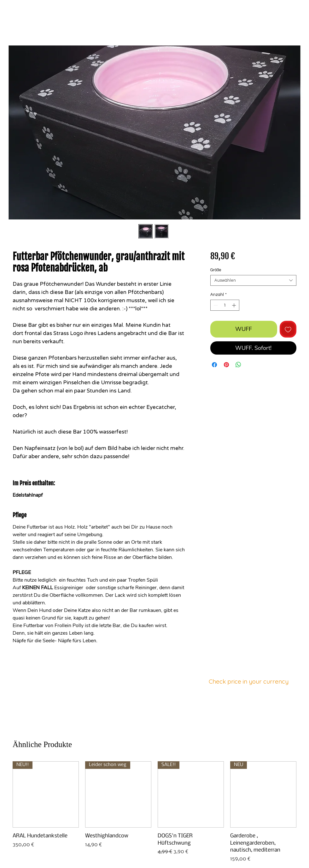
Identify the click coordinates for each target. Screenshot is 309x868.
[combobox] (253, 280)
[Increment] (234, 305)
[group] (154, 812)
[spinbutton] (225, 305)
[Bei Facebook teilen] (214, 364)
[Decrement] (215, 305)
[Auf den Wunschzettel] (288, 329)
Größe (215, 270)
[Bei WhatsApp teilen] (238, 364)
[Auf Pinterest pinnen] (226, 364)
